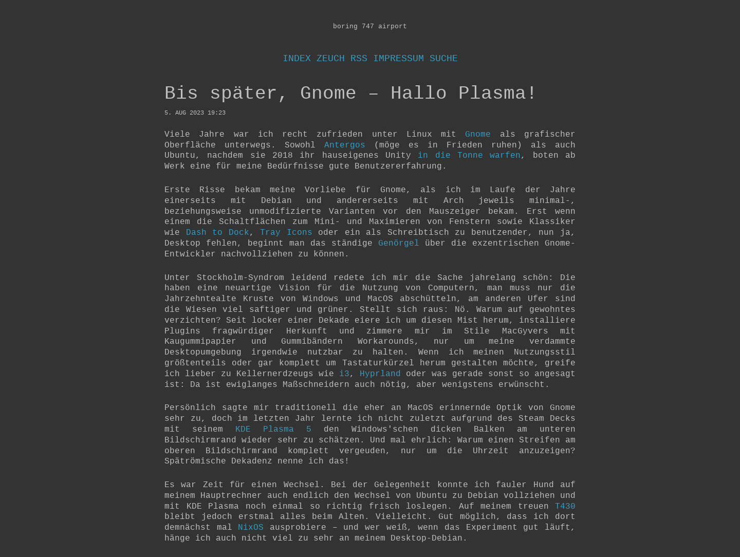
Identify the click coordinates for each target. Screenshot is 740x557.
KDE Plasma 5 (273, 429)
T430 (565, 506)
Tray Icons (286, 232)
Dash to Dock (217, 232)
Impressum (398, 58)
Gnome (478, 134)
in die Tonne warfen (469, 155)
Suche (444, 58)
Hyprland (380, 374)
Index (297, 58)
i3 (344, 374)
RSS (358, 58)
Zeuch (331, 58)
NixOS (251, 527)
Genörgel (398, 243)
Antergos (344, 145)
